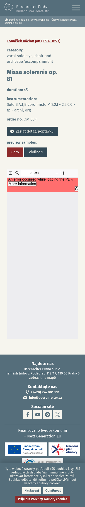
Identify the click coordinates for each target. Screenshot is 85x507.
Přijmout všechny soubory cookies (42, 499)
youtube (37, 414)
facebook (27, 414)
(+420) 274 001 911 (45, 392)
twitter (57, 414)
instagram (47, 414)
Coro (15, 152)
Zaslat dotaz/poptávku (34, 131)
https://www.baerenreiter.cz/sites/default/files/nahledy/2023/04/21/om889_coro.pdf (42, 254)
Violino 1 (36, 152)
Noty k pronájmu (39, 19)
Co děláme (23, 19)
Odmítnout (53, 491)
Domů (12, 19)
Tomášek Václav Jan (33, 41)
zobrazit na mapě (42, 378)
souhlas (61, 469)
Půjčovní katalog (60, 19)
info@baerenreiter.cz (45, 398)
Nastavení (31, 491)
